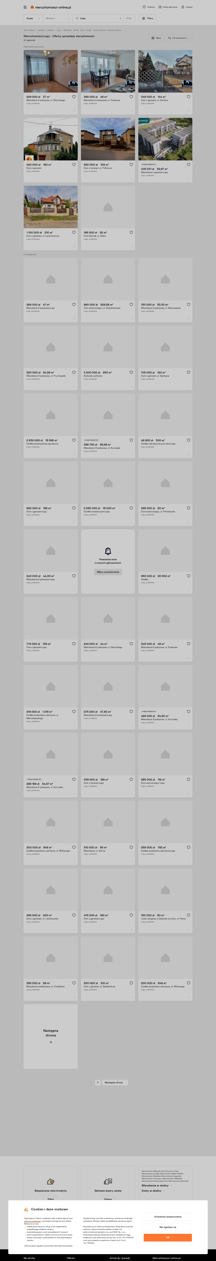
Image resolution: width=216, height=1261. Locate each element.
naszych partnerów (32, 1221)
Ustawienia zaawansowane (168, 1217)
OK (167, 1238)
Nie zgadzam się (168, 1227)
